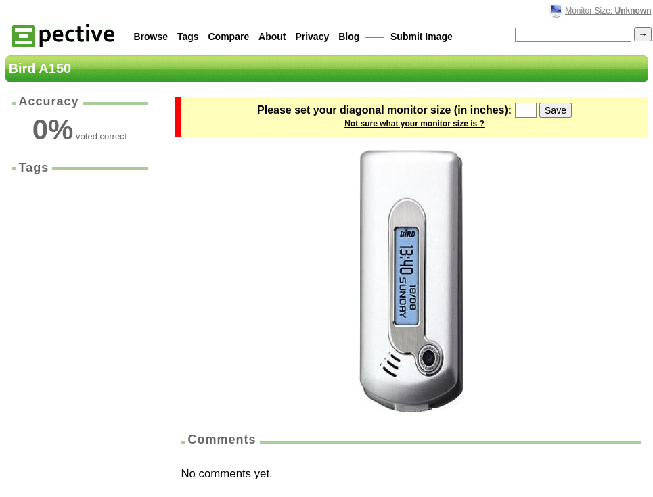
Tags (188, 36)
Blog (348, 36)
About (272, 36)
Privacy (312, 36)
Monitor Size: (608, 11)
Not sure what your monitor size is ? (414, 123)
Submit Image (421, 36)
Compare (229, 36)
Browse (151, 36)
